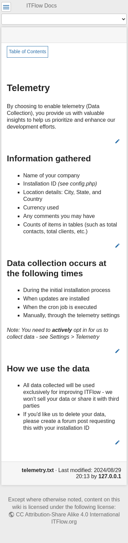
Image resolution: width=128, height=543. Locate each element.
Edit (108, 141)
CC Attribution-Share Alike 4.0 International (68, 514)
